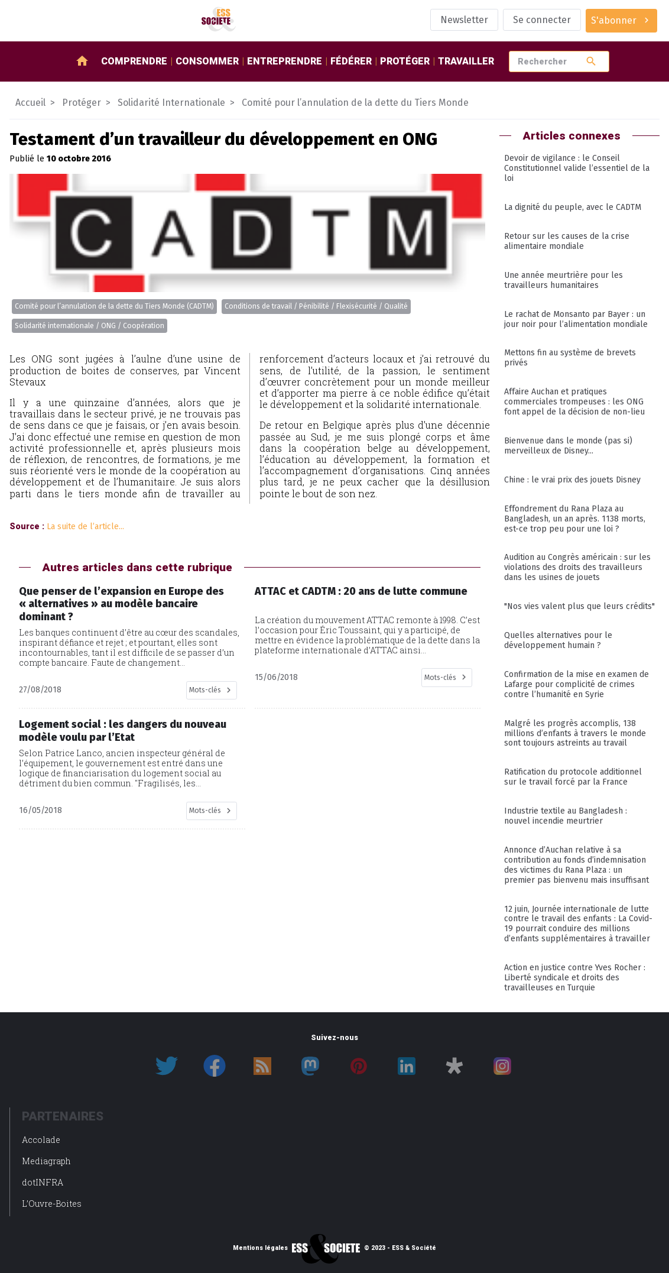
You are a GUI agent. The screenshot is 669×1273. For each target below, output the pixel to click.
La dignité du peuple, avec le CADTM (572, 207)
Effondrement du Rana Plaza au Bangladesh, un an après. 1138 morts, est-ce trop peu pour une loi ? (574, 519)
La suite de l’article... (85, 526)
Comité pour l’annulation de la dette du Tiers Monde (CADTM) (114, 306)
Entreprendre (284, 61)
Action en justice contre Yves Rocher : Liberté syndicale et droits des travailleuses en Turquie (574, 978)
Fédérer (351, 61)
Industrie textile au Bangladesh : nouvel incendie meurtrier (565, 816)
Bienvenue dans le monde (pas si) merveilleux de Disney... (568, 446)
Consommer (207, 61)
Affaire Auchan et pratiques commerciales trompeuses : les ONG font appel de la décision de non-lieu (574, 402)
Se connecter (542, 19)
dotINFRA (42, 1182)
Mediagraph (46, 1161)
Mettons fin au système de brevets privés (570, 358)
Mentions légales (260, 1248)
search (591, 61)
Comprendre (134, 61)
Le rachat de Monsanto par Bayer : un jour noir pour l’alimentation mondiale (576, 319)
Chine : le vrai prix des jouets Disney (572, 480)
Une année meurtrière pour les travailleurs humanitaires (563, 280)
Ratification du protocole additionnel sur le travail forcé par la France (573, 777)
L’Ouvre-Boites (52, 1203)
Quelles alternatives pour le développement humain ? (558, 640)
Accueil (30, 102)
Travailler (466, 61)
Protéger (405, 61)
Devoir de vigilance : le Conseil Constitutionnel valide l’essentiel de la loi (576, 168)
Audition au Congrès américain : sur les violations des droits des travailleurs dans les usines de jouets (577, 567)
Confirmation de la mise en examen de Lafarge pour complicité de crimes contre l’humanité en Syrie (576, 684)
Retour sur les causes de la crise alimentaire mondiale (566, 241)
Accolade (41, 1139)
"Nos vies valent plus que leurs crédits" (579, 606)
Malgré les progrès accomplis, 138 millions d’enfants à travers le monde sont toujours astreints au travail (575, 733)
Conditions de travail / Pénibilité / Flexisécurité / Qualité (316, 306)
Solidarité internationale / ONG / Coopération (89, 326)
